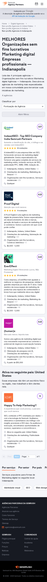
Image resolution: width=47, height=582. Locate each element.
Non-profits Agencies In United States (17, 26)
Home (4, 24)
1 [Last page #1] (39, 456)
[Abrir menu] (42, 3)
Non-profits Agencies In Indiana (15, 28)
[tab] (8, 467)
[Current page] (31, 456)
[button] (23, 106)
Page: (24, 456)
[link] (36, 4)
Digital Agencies (17, 24)
